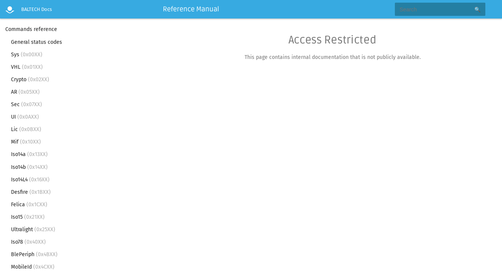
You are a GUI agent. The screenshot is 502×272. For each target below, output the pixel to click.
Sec (26, 104)
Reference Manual (191, 9)
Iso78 (28, 242)
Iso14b (29, 167)
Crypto (30, 79)
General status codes (36, 42)
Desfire (31, 192)
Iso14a (29, 154)
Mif (26, 142)
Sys (26, 54)
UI (25, 117)
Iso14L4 (30, 179)
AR (25, 92)
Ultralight (33, 229)
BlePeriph (34, 254)
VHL (27, 67)
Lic (26, 129)
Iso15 (28, 217)
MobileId (33, 267)
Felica (29, 204)
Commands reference (31, 29)
